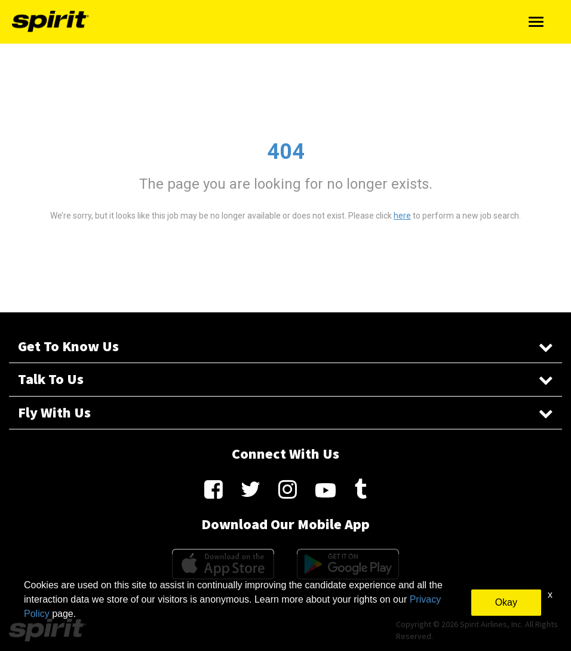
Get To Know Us (285, 346)
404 (286, 151)
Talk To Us (285, 379)
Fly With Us (285, 412)
